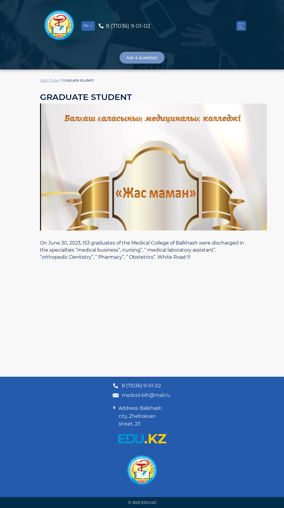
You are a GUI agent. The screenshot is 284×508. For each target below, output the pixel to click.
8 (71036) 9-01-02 (136, 386)
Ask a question (142, 57)
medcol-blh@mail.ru (141, 395)
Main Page (49, 80)
